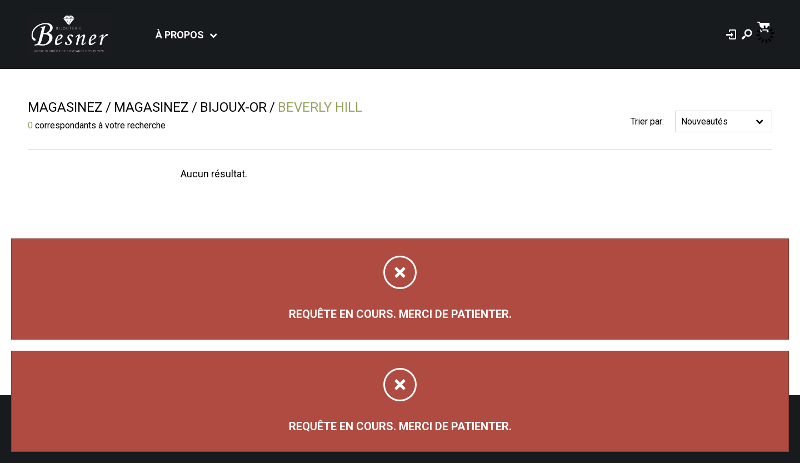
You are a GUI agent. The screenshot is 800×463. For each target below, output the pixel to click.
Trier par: (647, 121)
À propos (180, 35)
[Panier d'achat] (764, 26)
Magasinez (65, 107)
